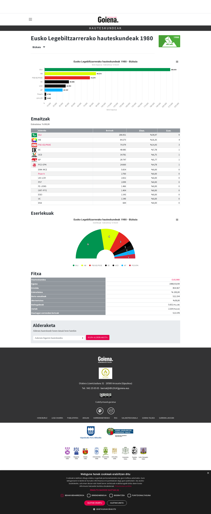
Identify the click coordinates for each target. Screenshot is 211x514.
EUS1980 (176, 279)
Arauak (85, 418)
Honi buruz (42, 418)
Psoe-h (41, 173)
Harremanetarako (101, 418)
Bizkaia (39, 47)
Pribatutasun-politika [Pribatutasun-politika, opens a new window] (123, 486)
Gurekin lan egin (166, 418)
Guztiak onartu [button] (94, 503)
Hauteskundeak (105, 28)
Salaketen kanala (130, 418)
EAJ (40, 134)
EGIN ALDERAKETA (98, 337)
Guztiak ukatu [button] (117, 503)
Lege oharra (57, 418)
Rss (115, 418)
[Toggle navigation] (30, 19)
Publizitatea (72, 418)
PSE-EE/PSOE (44, 144)
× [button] (208, 473)
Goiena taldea (148, 418)
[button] (105, 490)
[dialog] (105, 492)
